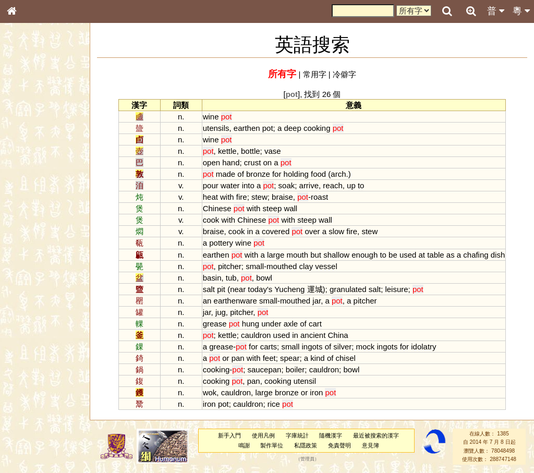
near (238, 289)
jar (316, 300)
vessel (326, 266)
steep (272, 208)
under (271, 323)
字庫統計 (297, 435)
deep (292, 128)
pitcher (229, 266)
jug (220, 312)
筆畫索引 (25, 148)
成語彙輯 (25, 339)
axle (291, 323)
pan (238, 358)
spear (289, 358)
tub (231, 277)
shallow (336, 254)
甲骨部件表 (28, 158)
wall (290, 208)
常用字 (314, 74)
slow (336, 231)
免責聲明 (339, 445)
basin (212, 277)
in (250, 231)
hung (250, 323)
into (248, 185)
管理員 (307, 459)
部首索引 (25, 139)
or (225, 358)
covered (275, 231)
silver (342, 346)
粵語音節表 (28, 204)
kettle (227, 151)
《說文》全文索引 (38, 320)
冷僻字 (344, 74)
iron (316, 392)
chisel (346, 358)
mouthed (281, 266)
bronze (258, 173)
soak (286, 185)
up (351, 185)
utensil (305, 381)
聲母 (21, 274)
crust (252, 162)
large (275, 254)
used (407, 254)
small (255, 266)
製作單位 (271, 445)
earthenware (235, 300)
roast (319, 196)
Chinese (217, 208)
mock (365, 346)
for (276, 173)
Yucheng (289, 289)
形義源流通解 (32, 177)
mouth (297, 254)
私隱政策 (305, 445)
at (422, 254)
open (211, 162)
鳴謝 (244, 445)
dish (498, 254)
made (225, 173)
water (230, 185)
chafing (475, 254)
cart (315, 323)
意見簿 (370, 445)
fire (241, 196)
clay (306, 266)
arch (338, 173)
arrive (309, 185)
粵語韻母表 (28, 223)
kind (317, 358)
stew (259, 196)
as (450, 254)
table (435, 254)
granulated (348, 289)
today (257, 289)
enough (364, 254)
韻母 (35, 274)
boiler (295, 369)
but (315, 254)
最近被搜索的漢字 (376, 435)
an (207, 300)
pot (267, 128)
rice (274, 403)
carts (268, 346)
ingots (312, 346)
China (338, 335)
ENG (46, 115)
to (361, 185)
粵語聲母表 (28, 213)
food (318, 173)
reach (332, 185)
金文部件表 (28, 168)
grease (215, 323)
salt (209, 289)
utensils (216, 128)
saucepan (264, 369)
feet (269, 358)
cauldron (256, 335)
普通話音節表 (32, 283)
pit (221, 289)
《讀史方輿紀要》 (38, 330)
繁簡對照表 (28, 349)
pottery (221, 242)
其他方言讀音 (32, 293)
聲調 (49, 274)
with (227, 196)
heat (210, 196)
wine (211, 116)
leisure (396, 289)
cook (211, 219)
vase (272, 151)
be (393, 254)
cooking (317, 128)
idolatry (423, 346)
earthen (247, 128)
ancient (312, 335)
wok (210, 392)
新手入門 (229, 435)
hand (230, 162)
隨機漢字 (330, 435)
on (267, 162)
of (240, 173)
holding (296, 173)
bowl (264, 277)
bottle (250, 151)
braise (282, 196)
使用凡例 (263, 435)
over (312, 231)
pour (211, 185)
